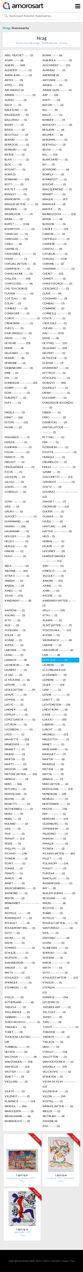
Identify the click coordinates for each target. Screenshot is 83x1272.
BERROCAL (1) (17, 144)
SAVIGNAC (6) (56, 937)
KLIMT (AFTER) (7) (57, 625)
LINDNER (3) (16, 709)
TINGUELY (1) (15, 1026)
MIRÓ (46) (13, 784)
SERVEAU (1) (55, 952)
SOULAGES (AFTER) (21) (60, 977)
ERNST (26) (14, 417)
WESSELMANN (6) (18, 1116)
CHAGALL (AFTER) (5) (20, 263)
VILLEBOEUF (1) (55, 1091)
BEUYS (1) (52, 149)
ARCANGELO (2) (14, 90)
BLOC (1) (13, 164)
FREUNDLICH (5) (55, 462)
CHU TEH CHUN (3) (16, 288)
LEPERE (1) (56, 694)
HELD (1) (49, 536)
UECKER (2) (16, 1051)
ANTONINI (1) (55, 80)
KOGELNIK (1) (15, 630)
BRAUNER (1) (16, 209)
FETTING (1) (53, 437)
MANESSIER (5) (17, 744)
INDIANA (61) (16, 570)
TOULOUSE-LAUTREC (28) (22, 1039)
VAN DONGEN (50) (18, 1061)
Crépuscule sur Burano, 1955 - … (22, 1178)
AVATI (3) (51, 99)
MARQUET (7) (54, 754)
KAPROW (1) (15, 610)
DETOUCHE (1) (55, 357)
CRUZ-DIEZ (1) (55, 323)
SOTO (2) (55, 972)
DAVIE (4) (51, 338)
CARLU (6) (13, 243)
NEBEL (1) (13, 818)
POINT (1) (15, 863)
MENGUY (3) (16, 779)
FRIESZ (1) (59, 466)
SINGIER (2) (16, 967)
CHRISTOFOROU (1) (57, 283)
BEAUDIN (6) (53, 129)
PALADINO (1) (55, 833)
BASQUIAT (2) (57, 124)
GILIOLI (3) (14, 481)
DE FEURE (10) (17, 343)
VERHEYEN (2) (53, 1076)
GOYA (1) (15, 501)
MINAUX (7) (53, 779)
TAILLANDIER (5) (17, 1012)
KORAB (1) (13, 640)
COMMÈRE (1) (53, 308)
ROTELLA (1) (54, 917)
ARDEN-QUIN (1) (57, 90)
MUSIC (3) (14, 813)
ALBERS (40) (15, 65)
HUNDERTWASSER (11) (54, 558)
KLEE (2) (12, 625)
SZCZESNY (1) (51, 1002)
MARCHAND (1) (55, 749)
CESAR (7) (16, 258)
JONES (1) (13, 590)
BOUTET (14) (16, 189)
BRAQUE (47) (55, 199)
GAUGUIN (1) (15, 476)
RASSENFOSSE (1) (57, 883)
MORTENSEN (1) (56, 803)
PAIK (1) (15, 833)
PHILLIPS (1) (15, 848)
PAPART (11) (14, 838)
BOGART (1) (15, 169)
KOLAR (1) (12, 635)
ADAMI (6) (52, 55)
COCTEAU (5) (15, 298)
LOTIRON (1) (16, 724)
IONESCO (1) (54, 570)
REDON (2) (14, 898)
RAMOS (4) (13, 878)
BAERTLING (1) (16, 109)
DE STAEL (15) (55, 343)
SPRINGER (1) (18, 982)
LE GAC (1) (13, 674)
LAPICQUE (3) (55, 659)
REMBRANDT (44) (22, 905)
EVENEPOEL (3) (55, 422)
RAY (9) (49, 888)
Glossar (65, 1261)
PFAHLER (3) (55, 843)
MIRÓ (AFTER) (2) (55, 784)
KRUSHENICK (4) (57, 640)
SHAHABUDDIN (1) (20, 962)
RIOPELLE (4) (17, 913)
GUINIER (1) (53, 516)
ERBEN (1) (52, 412)
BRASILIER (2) (54, 204)
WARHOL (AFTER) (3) (58, 1106)
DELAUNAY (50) (55, 348)
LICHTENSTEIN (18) (56, 704)
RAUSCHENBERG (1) (20, 888)
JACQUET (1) (53, 575)
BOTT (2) (14, 184)
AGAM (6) (14, 60)
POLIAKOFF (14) (55, 863)
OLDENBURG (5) (55, 823)
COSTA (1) (54, 318)
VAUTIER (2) (17, 1071)
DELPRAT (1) (54, 353)
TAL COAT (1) (54, 1012)
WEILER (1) (51, 1111)
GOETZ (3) (52, 486)
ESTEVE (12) (16, 422)
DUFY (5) (13, 402)
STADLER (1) (52, 982)
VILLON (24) (54, 1096)
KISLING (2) (15, 615)
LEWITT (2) (51, 699)
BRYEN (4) (52, 219)
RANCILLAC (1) (56, 878)
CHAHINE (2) (53, 263)
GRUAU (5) (14, 511)
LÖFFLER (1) (16, 714)
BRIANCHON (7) (19, 214)
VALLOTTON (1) (55, 1056)
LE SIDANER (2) (55, 674)
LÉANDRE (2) (54, 679)
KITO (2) (12, 620)
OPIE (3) (13, 828)
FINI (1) (51, 442)
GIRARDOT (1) (59, 481)
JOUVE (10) (14, 595)
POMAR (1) (14, 868)
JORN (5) (51, 590)
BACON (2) (53, 104)
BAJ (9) (50, 109)
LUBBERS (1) (54, 724)
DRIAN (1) (56, 392)
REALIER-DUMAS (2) (59, 893)
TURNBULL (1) (17, 1046)
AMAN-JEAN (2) (18, 75)
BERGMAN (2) (55, 139)
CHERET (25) (53, 273)
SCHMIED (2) (20, 947)
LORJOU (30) (54, 719)
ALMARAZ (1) (54, 70)
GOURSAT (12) (60, 494)
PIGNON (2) (16, 858)
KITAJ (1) (50, 615)
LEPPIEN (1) (14, 699)
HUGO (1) (15, 556)
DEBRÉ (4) (14, 348)
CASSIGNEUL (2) (20, 253)
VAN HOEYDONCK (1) (58, 1061)
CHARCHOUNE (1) (19, 273)
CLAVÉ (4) (52, 293)
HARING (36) (15, 526)
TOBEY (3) (13, 1031)
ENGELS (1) (15, 412)
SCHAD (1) (53, 942)
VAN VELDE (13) (17, 1066)
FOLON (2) (17, 452)
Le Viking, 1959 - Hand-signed (61, 1178)
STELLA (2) (14, 997)
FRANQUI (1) (54, 457)
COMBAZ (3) (16, 308)
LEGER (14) (53, 684)
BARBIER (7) (54, 119)
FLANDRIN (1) (18, 447)
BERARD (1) (16, 139)
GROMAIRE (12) (56, 506)
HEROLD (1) (16, 546)
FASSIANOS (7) (17, 437)
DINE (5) (11, 372)
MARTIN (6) (54, 759)
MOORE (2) (15, 798)
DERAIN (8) (14, 357)
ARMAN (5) (20, 94)
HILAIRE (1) (53, 546)
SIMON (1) (56, 962)
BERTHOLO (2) (54, 144)
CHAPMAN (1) (59, 268)
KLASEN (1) (52, 620)
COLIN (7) (13, 303)
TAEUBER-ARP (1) (57, 1007)
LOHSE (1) (55, 714)
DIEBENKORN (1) (19, 367)
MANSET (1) (15, 749)
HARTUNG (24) (54, 526)
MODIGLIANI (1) (16, 793)
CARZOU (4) (52, 248)
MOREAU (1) (55, 798)
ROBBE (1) (53, 913)
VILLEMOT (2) (17, 1096)
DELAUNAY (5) (17, 353)
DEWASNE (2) (15, 362)
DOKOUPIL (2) (56, 377)
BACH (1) (13, 104)
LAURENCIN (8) (17, 664)
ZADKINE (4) (50, 1121)
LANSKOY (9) (16, 659)
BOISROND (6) (56, 169)
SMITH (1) (14, 972)
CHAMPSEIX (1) (17, 268)
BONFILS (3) (53, 174)
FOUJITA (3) (60, 452)
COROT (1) (22, 318)
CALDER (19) (55, 228)
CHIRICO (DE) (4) (19, 283)
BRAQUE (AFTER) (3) (21, 204)
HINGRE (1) (14, 551)
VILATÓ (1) (15, 1091)
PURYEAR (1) (54, 873)
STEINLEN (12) (59, 990)
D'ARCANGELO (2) (18, 333)
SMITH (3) (52, 967)
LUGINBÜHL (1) (19, 729)
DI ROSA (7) (53, 362)
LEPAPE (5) (16, 694)
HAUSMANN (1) (17, 531)
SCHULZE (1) (17, 952)
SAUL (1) (51, 932)
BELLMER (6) (53, 134)
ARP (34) (50, 94)
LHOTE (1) (14, 704)
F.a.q (72, 1261)
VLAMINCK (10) (20, 1101)
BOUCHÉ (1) (54, 184)
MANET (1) (53, 744)
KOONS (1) (51, 635)
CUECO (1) (14, 328)
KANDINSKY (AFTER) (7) (59, 603)
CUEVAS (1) (54, 328)
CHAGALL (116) (55, 258)
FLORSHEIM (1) (55, 447)
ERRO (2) (54, 417)
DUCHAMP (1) (55, 397)
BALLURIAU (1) (16, 119)
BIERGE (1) (15, 154)
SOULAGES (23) (17, 977)
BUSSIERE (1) (54, 224)
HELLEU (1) (16, 541)
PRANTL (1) (14, 873)
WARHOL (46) (16, 1106)
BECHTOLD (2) (16, 134)
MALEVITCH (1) (56, 739)
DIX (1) (11, 377)
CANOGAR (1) (16, 238)
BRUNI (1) (14, 219)
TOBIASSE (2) (53, 1031)
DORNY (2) (16, 387)
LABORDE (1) (15, 650)
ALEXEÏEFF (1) (18, 70)
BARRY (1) (14, 124)
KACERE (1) (52, 595)
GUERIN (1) (53, 511)
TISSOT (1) (60, 1026)
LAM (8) (51, 654)
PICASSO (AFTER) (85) (59, 853)
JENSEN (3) (14, 585)
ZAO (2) (51, 1126)
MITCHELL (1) (15, 788)
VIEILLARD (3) (16, 1081)
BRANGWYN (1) (17, 199)
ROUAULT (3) (17, 922)
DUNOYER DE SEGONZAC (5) (58, 405)
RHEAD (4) (54, 903)
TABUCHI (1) (15, 1007)
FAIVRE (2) (13, 427)
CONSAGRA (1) (17, 313)
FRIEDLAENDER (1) (19, 466)
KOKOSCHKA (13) (57, 630)
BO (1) (49, 164)
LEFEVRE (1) (15, 684)
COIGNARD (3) (55, 298)
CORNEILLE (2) (57, 313)
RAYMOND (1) (16, 893)
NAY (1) (54, 813)
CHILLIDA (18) (17, 278)
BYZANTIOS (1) (20, 228)
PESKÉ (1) (13, 843)
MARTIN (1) (15, 759)
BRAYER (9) (52, 209)
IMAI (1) (53, 565)
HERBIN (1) (53, 541)
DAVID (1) (15, 338)
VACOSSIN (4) (21, 1056)
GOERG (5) (16, 486)
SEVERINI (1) (53, 957)
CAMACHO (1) (16, 233)
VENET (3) (14, 1076)
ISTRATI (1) (17, 575)
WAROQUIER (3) (19, 1111)
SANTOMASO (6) (58, 927)
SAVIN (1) (15, 942)
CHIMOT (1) (54, 278)
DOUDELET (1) (55, 387)
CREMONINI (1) (19, 323)
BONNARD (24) (17, 179)
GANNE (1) (51, 471)
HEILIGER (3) (17, 536)
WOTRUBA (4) (54, 1116)
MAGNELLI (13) (55, 734)
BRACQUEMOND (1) (57, 189)
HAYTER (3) (57, 531)
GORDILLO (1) (15, 491)
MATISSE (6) (53, 769)
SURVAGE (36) (55, 997)
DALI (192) (53, 333)
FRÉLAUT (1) (14, 462)
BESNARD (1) (16, 149)
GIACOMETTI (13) (58, 476)
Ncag (6, 28)
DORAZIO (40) (54, 382)
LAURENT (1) (16, 669)
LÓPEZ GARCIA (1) (20, 719)
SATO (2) (12, 932)
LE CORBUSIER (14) (54, 669)
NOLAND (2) (16, 823)
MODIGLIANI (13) (58, 788)
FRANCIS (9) (14, 457)
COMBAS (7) (53, 303)
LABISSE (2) (52, 645)
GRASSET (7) (54, 501)
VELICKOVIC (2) (57, 1071)
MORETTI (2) (17, 803)
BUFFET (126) (17, 224)
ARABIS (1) (52, 85)
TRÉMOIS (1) (56, 1036)
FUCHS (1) (13, 471)
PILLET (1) (52, 858)
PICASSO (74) (16, 853)
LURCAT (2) (52, 729)
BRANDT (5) (54, 194)
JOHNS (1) (52, 585)
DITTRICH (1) (54, 372)
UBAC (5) (51, 1046)
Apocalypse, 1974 (22, 1232)
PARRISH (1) (54, 838)
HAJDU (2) (53, 521)
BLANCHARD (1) (55, 159)
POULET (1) (54, 868)
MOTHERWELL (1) (19, 808)
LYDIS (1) (14, 734)
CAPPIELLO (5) (56, 238)
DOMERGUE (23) (21, 382)
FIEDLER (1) (16, 442)
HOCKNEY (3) (54, 551)
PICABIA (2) (54, 848)
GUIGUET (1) (21, 516)
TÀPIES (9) (52, 1017)
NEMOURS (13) (55, 818)
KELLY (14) (54, 610)
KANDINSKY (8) (18, 600)
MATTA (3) (53, 774)
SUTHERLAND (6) (19, 1002)
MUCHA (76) (55, 808)
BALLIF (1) (52, 114)
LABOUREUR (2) (58, 650)
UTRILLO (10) (55, 1051)
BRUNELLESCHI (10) (59, 214)
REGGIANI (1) (54, 898)
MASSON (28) (16, 769)
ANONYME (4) (51, 75)
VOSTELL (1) (53, 1101)
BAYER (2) (15, 129)
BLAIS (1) (17, 159)
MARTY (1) (15, 764)
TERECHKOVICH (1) (22, 1022)
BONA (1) (10, 174)
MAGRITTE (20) (17, 739)
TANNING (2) (17, 1017)
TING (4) (52, 1022)
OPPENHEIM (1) (56, 828)
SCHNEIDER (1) (55, 947)
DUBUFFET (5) (15, 397)
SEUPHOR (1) (16, 957)
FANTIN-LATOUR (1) (56, 430)
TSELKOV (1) (53, 1041)
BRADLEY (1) (16, 194)
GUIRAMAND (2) (17, 521)
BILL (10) (50, 154)
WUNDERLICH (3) (17, 1121)
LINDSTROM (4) (55, 709)
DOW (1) (17, 392)
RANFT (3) (15, 883)
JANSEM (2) (14, 580)
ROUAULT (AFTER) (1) (60, 922)
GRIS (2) (12, 506)
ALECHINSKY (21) (56, 65)
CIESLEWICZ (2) (56, 288)
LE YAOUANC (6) (17, 679)
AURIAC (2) (16, 99)
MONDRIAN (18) (54, 793)
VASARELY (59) (55, 1066)
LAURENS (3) (53, 664)
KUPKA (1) (14, 645)
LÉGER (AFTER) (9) (20, 689)
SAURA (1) (15, 937)
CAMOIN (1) (54, 233)
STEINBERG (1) (16, 987)
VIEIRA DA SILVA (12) (60, 1084)
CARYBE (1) (11, 248)
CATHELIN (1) (55, 253)
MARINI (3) (15, 754)
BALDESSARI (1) (17, 114)
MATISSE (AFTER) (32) (21, 774)
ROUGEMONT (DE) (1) (20, 927)
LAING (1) (14, 654)
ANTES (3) (14, 80)
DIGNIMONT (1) (55, 367)
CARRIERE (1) (55, 243)
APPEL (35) (14, 85)
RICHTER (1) (53, 908)
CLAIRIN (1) (19, 293)
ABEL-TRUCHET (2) (19, 55)
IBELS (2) (17, 565)
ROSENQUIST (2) (18, 917)
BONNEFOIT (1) (55, 179)
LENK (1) (52, 689)
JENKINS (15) (53, 580)
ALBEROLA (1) (57, 60)
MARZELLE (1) (53, 764)
